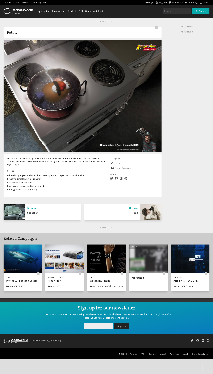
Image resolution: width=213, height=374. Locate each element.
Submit (204, 2)
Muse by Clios (39, 2)
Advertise (174, 354)
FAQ (143, 354)
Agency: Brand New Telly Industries (106, 286)
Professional (58, 11)
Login (149, 2)
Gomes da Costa (55, 277)
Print (116, 163)
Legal (185, 354)
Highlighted (43, 11)
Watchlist (98, 11)
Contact (152, 354)
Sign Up (121, 326)
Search (201, 11)
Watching (191, 2)
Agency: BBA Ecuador (184, 286)
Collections (85, 11)
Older (133, 208)
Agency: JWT (53, 286)
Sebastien (32, 212)
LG (91, 277)
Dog (135, 212)
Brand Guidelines (200, 354)
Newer (32, 208)
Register (161, 2)
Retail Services (121, 168)
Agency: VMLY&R (14, 286)
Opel (8, 277)
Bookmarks (176, 2)
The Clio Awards (22, 2)
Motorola (178, 277)
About (163, 354)
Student (72, 11)
